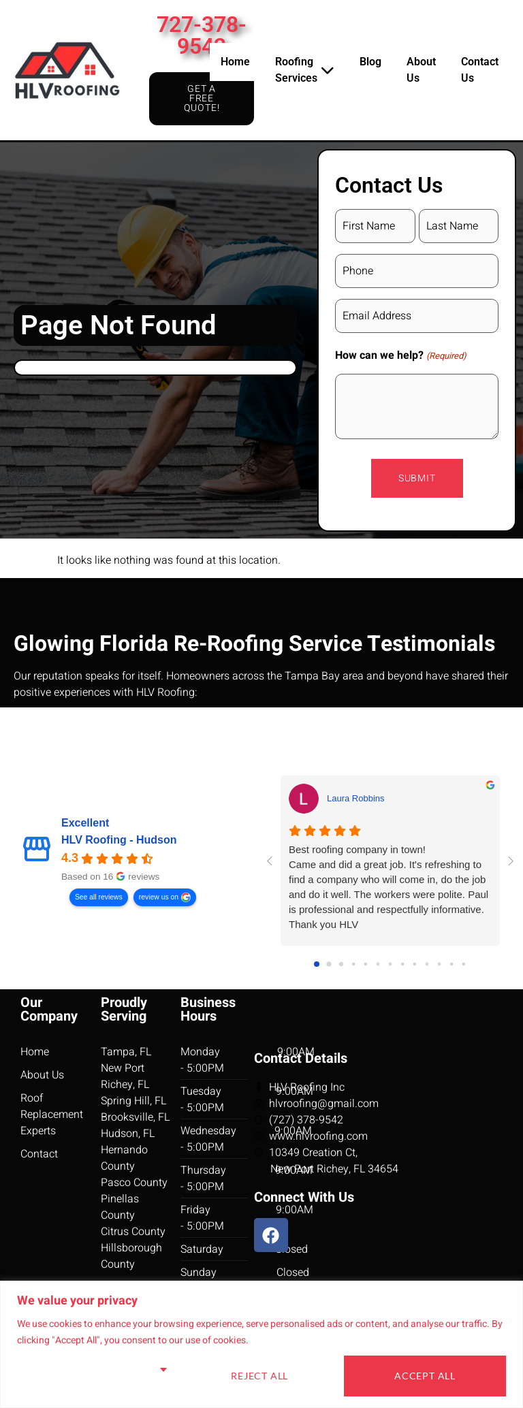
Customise (96, 1375)
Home (235, 61)
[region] (261, 1344)
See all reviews (99, 897)
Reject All (259, 1375)
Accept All (425, 1375)
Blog (370, 61)
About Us (421, 69)
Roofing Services (304, 69)
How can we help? (400, 356)
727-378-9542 (202, 35)
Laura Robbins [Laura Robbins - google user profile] (356, 798)
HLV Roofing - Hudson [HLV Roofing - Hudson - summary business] (118, 840)
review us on (158, 897)
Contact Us (479, 69)
